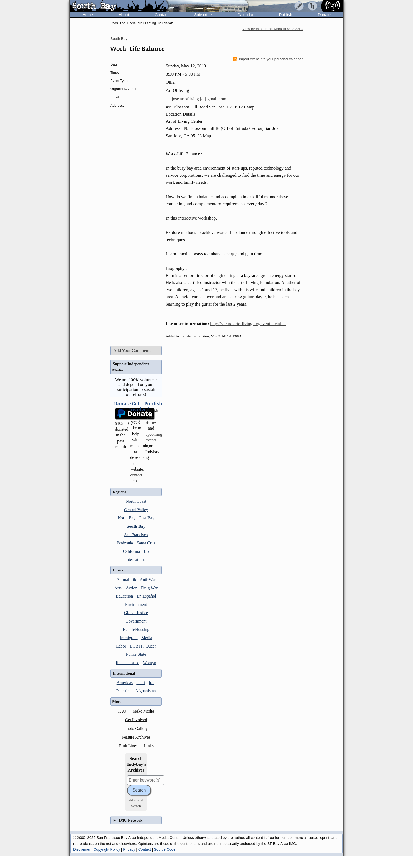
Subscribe (203, 14)
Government (136, 621)
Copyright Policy (107, 849)
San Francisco (136, 534)
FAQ (122, 711)
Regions (119, 492)
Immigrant (129, 637)
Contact (161, 14)
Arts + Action (125, 588)
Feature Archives (136, 737)
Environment (136, 604)
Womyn (149, 662)
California (131, 551)
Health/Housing (136, 629)
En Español (146, 596)
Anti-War (148, 579)
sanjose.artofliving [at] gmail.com (196, 98)
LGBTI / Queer (143, 646)
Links (149, 746)
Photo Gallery (136, 728)
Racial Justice (127, 662)
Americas (125, 682)
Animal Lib (126, 579)
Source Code (164, 849)
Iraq (152, 682)
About (124, 14)
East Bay (146, 518)
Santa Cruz (146, 543)
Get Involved (136, 720)
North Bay (126, 518)
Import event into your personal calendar (268, 59)
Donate (324, 14)
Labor (121, 646)
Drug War (149, 588)
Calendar (245, 14)
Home (87, 14)
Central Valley (136, 509)
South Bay (118, 39)
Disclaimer (81, 849)
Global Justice (136, 612)
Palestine (123, 691)
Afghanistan (145, 691)
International (136, 559)
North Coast (136, 501)
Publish (285, 14)
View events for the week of (272, 29)
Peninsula (125, 543)
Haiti (140, 682)
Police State (136, 654)
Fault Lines (128, 746)
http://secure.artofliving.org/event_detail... (248, 323)
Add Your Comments (132, 350)
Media (146, 637)
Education (124, 596)
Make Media (143, 711)
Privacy (129, 849)
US (146, 551)
